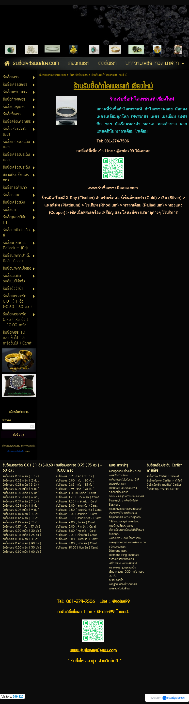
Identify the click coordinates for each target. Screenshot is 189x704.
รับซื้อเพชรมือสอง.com (52, 75)
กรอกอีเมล (6, 420)
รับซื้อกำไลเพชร (79, 75)
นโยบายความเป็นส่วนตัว (16, 451)
